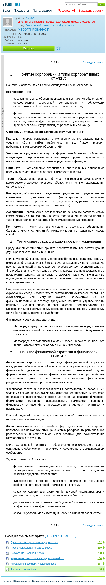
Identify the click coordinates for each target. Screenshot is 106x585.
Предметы (21, 10)
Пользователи (43, 10)
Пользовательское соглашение (77, 581)
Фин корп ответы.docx (23, 569)
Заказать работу (90, 10)
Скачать (28, 48)
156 (100, 569)
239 (100, 547)
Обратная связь (21, 581)
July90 (30, 18)
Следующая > (93, 62)
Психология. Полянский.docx (27, 553)
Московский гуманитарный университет (52, 25)
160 (100, 558)
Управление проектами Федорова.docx (33, 563)
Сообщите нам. (87, 22)
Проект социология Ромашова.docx (31, 547)
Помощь (7, 581)
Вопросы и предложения (45, 581)
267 (100, 563)
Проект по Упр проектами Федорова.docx (34, 542)
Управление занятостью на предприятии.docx (37, 558)
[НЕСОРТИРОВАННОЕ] (33, 29)
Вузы (6, 10)
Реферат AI (66, 10)
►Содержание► (2, 117)
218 (100, 553)
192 (100, 542)
